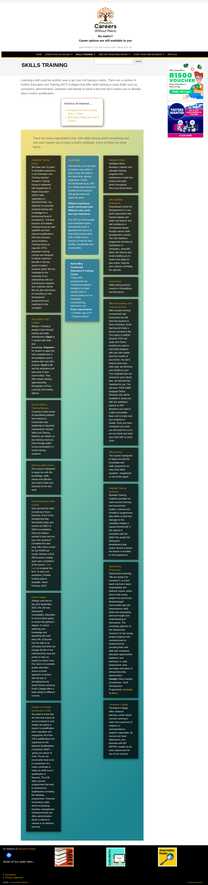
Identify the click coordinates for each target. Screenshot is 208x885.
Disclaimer (10, 875)
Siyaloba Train (116, 488)
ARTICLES (172, 54)
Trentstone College (118, 704)
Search (138, 61)
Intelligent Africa (117, 160)
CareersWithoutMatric (19, 882)
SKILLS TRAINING (84, 54)
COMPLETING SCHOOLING (57, 54)
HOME (39, 54)
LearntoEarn (115, 281)
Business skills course (43, 465)
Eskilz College (39, 597)
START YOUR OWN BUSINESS (147, 54)
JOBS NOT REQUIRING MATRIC (113, 54)
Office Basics (115, 452)
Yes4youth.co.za (80, 183)
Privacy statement (14, 877)
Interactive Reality (27, 849)
